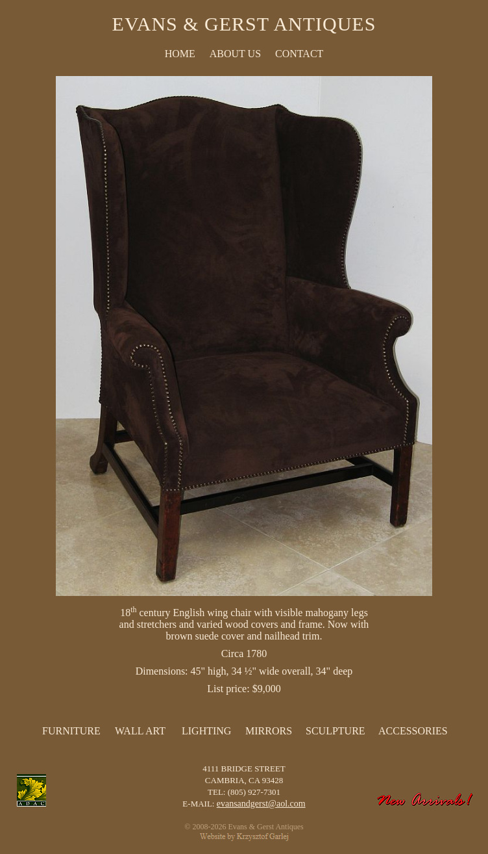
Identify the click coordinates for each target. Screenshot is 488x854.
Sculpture (335, 730)
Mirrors (268, 730)
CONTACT (299, 53)
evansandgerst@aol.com (261, 804)
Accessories (413, 730)
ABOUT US (235, 53)
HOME (180, 53)
